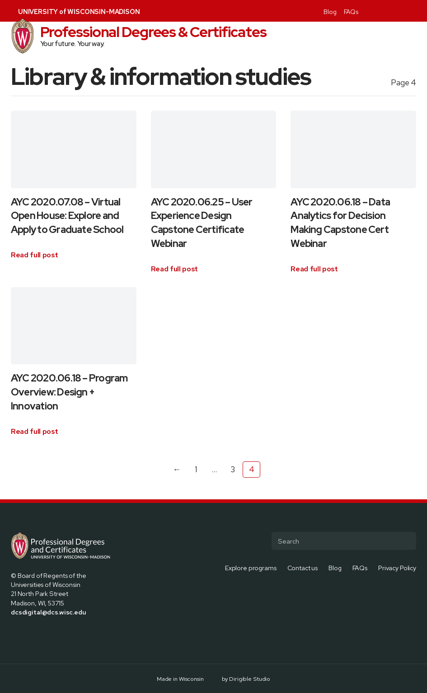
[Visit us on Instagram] (390, 10)
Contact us (302, 567)
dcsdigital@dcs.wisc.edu (48, 612)
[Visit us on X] (380, 10)
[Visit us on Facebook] (369, 10)
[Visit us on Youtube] (412, 10)
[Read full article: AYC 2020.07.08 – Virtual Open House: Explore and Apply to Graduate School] (34, 255)
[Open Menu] (416, 36)
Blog (330, 12)
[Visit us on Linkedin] (401, 10)
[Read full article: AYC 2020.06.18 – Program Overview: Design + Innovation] (34, 431)
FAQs (351, 12)
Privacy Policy (397, 567)
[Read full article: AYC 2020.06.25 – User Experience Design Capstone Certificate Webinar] (174, 269)
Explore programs (251, 567)
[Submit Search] (405, 540)
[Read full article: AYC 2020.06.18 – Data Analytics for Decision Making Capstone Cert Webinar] (314, 269)
